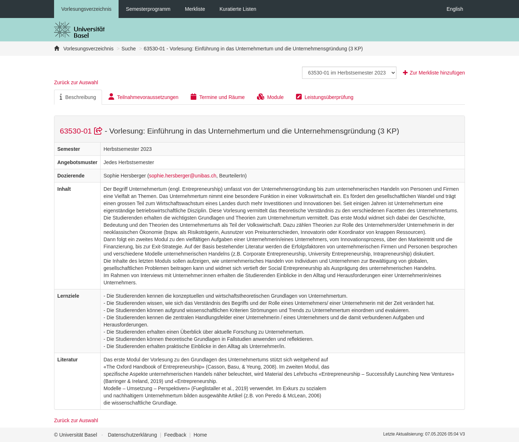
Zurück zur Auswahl (76, 82)
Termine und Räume (218, 97)
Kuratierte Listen (237, 9)
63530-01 (82, 131)
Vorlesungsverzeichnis (86, 9)
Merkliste (195, 9)
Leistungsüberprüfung (324, 97)
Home (200, 435)
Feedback (175, 435)
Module (270, 97)
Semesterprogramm (148, 9)
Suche (128, 48)
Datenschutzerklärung (132, 435)
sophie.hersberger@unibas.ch (182, 176)
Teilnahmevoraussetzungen (143, 97)
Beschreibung (78, 97)
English (455, 9)
